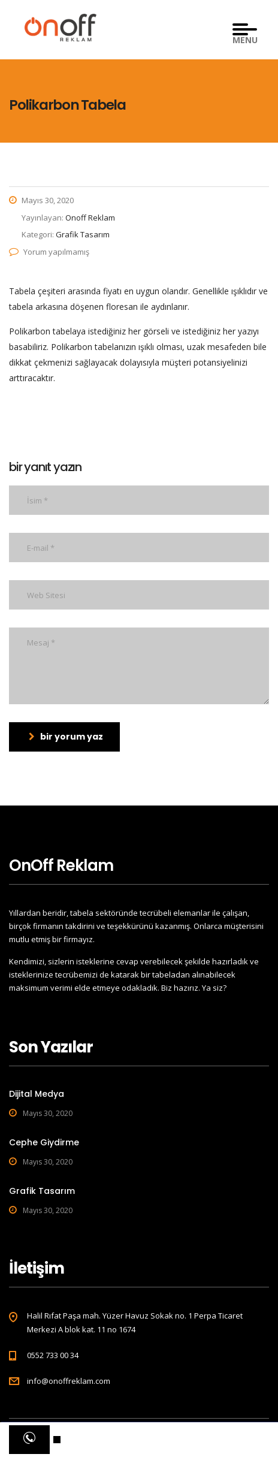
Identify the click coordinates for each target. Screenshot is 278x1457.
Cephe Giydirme (44, 1142)
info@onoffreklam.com (68, 1380)
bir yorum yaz (66, 737)
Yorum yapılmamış (49, 251)
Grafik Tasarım (42, 1191)
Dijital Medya (36, 1094)
